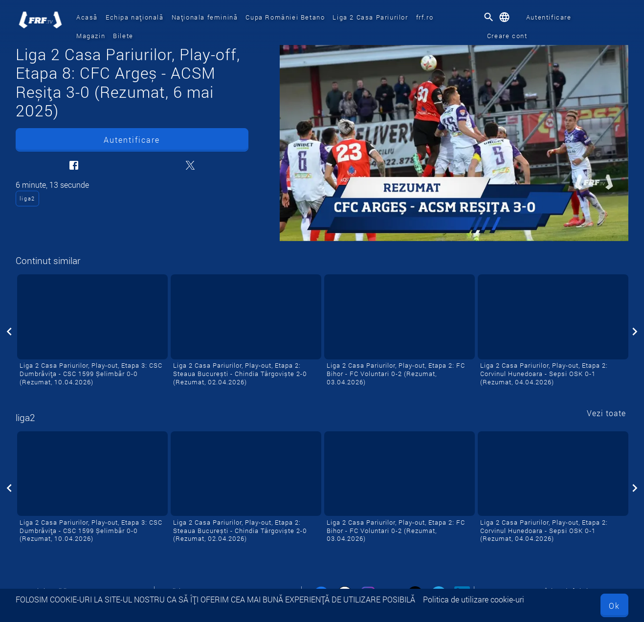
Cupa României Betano (285, 17)
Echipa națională (135, 17)
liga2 (27, 198)
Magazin (90, 36)
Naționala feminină (205, 17)
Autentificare (549, 17)
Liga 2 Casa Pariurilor (370, 17)
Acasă (87, 17)
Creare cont (507, 36)
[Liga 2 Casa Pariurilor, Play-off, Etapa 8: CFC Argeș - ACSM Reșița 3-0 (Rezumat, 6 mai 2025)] (454, 143)
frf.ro (425, 17)
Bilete (123, 36)
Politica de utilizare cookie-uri (473, 599)
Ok (614, 605)
